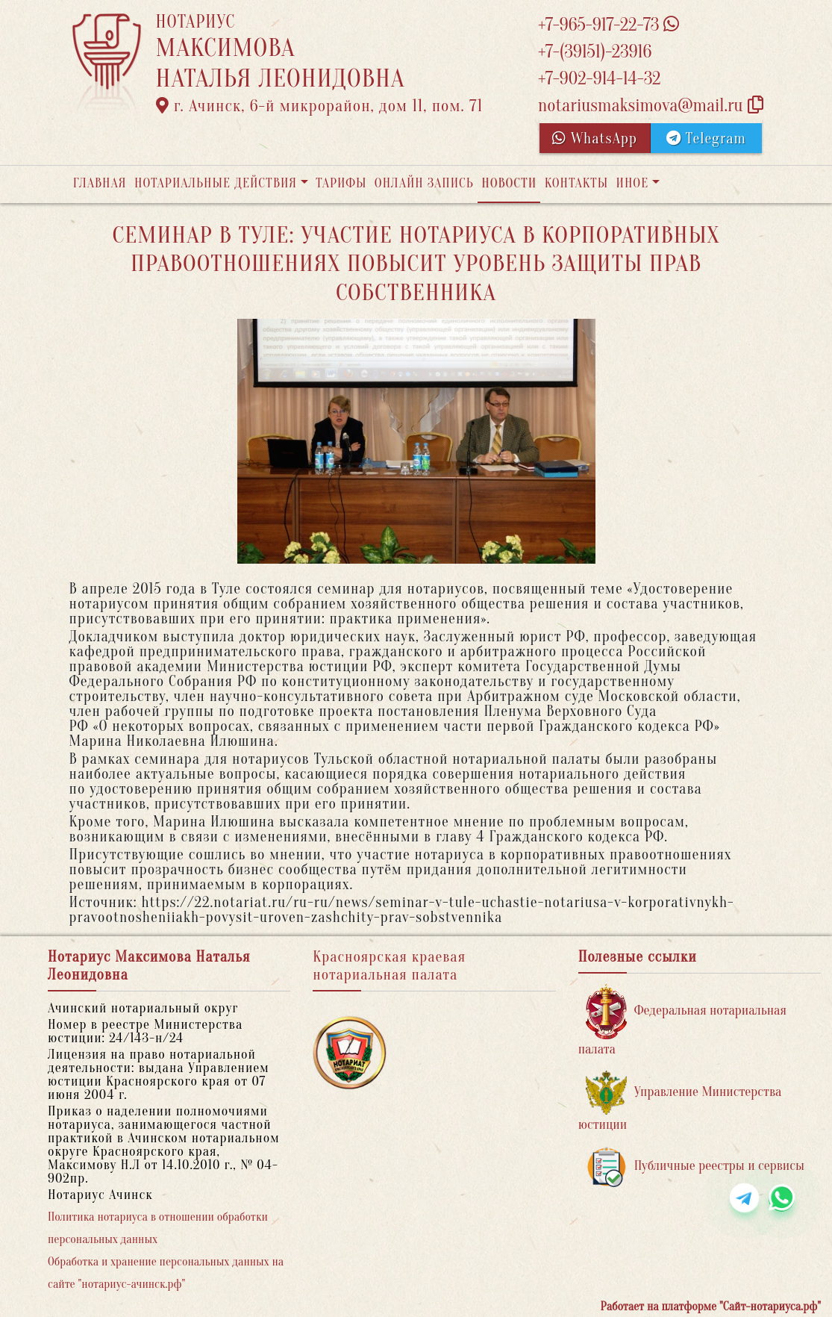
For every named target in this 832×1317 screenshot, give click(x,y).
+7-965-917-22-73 (608, 25)
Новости (509, 183)
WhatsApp (594, 138)
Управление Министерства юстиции (680, 1102)
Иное (632, 183)
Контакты (576, 183)
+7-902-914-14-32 (599, 79)
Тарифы (341, 183)
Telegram (706, 138)
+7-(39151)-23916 (594, 52)
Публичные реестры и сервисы (695, 1166)
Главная (100, 183)
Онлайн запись (424, 183)
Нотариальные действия (215, 183)
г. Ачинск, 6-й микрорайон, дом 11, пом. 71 (320, 106)
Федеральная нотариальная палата (682, 1020)
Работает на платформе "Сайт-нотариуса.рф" (711, 1306)
